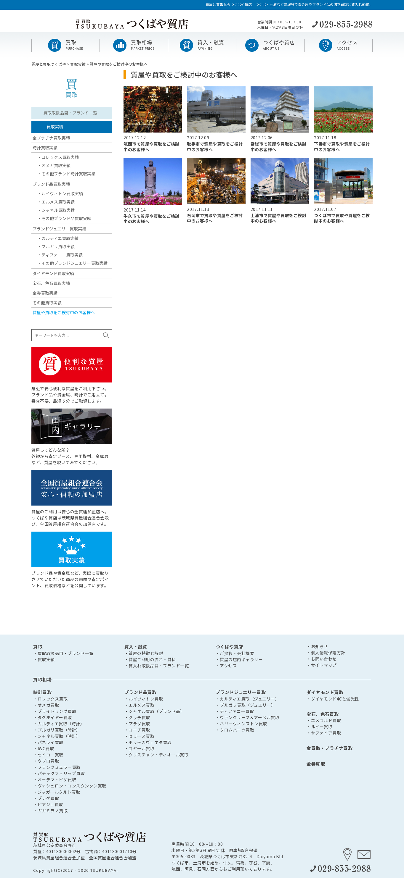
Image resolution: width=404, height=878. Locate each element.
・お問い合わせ (322, 659)
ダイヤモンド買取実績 (53, 273)
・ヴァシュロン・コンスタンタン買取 (69, 786)
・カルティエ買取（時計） (58, 724)
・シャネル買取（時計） (57, 736)
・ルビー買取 (319, 726)
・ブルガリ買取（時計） (57, 730)
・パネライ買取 (48, 742)
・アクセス (226, 666)
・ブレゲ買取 (46, 798)
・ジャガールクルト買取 (56, 792)
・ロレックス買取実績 (58, 157)
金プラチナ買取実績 (51, 138)
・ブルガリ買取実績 (56, 246)
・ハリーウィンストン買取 (241, 724)
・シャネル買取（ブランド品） (154, 711)
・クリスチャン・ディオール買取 (156, 755)
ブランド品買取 (140, 692)
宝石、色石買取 (323, 714)
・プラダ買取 (137, 724)
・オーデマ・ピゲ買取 (54, 779)
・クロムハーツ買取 (235, 730)
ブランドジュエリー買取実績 (59, 229)
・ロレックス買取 (50, 699)
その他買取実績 (47, 303)
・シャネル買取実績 (56, 210)
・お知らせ (317, 646)
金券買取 (316, 764)
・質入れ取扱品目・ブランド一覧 (156, 666)
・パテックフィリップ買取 (59, 773)
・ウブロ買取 (46, 761)
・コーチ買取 (137, 730)
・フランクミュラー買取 (57, 767)
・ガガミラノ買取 (50, 811)
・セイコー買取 (48, 755)
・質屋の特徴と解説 (143, 653)
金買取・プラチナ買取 (329, 748)
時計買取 (42, 692)
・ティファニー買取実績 (60, 255)
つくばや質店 (229, 646)
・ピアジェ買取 (48, 804)
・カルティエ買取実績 (57, 238)
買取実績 (55, 127)
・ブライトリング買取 (54, 711)
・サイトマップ (322, 665)
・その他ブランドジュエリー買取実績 (72, 263)
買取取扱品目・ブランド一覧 (70, 113)
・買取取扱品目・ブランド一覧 (63, 653)
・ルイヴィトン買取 (143, 699)
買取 (37, 646)
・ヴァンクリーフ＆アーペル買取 (248, 717)
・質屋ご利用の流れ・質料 (150, 659)
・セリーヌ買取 (139, 736)
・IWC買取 (43, 748)
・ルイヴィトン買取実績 (60, 193)
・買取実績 (44, 659)
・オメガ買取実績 (53, 165)
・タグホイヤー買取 (52, 717)
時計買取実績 (45, 148)
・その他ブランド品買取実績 (64, 218)
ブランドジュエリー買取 (241, 692)
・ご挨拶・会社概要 (235, 653)
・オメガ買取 (46, 705)
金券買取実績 (45, 293)
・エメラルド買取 (324, 720)
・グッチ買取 (137, 717)
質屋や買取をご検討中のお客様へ (64, 312)
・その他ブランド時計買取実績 (66, 174)
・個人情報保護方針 (326, 653)
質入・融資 (136, 646)
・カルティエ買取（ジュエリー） (248, 699)
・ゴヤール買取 (139, 748)
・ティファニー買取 (235, 711)
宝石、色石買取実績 (51, 283)
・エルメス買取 (139, 705)
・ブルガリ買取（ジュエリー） (245, 705)
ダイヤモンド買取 (325, 692)
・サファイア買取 (324, 733)
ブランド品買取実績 (51, 184)
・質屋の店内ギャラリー (239, 659)
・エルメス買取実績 (56, 202)
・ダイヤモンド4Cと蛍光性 (333, 699)
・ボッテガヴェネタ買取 (148, 742)
